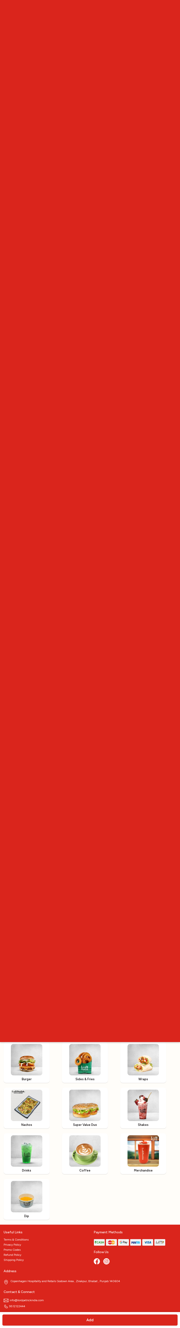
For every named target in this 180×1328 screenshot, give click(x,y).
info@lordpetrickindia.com (24, 1300)
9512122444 (14, 1306)
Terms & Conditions (16, 1239)
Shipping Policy (14, 1260)
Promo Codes (12, 1249)
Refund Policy (12, 1255)
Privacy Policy (12, 1244)
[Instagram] (107, 1261)
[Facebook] (97, 1261)
